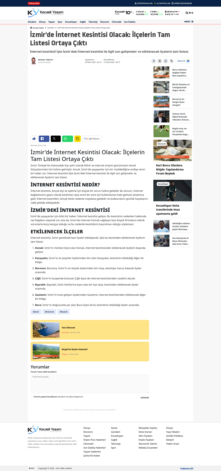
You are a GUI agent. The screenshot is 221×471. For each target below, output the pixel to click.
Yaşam (51, 21)
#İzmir (36, 311)
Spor (60, 21)
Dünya (42, 21)
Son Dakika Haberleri (94, 447)
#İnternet (49, 311)
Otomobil (116, 21)
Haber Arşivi (172, 443)
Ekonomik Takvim (148, 443)
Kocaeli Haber (37, 28)
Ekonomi (104, 21)
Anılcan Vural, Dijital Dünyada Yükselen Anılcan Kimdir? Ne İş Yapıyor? (180, 116)
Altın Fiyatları (146, 435)
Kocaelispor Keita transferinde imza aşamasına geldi (168, 210)
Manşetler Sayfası (148, 427)
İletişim (170, 439)
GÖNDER (145, 397)
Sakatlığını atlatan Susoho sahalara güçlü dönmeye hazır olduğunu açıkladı (181, 226)
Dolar (140, 12)
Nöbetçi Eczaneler (148, 447)
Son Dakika (129, 21)
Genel (114, 427)
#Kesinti (64, 311)
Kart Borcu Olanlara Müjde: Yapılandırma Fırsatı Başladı (170, 169)
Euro (154, 12)
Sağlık (83, 21)
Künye (169, 427)
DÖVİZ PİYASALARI (145, 3)
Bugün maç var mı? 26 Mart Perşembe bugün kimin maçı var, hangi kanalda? (180, 131)
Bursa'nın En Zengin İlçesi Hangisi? (178, 102)
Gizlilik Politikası (174, 435)
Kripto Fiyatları (146, 439)
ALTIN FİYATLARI (163, 3)
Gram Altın (171, 12)
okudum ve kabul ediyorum (58, 396)
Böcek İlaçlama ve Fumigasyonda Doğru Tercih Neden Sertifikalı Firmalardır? (181, 87)
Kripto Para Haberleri (94, 439)
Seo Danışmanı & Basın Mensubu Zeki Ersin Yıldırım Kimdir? (181, 241)
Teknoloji (93, 21)
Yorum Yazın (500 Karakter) (44, 371)
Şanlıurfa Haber (91, 455)
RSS (32, 468)
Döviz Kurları (145, 431)
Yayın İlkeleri (173, 431)
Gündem (32, 21)
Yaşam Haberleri (92, 451)
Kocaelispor (71, 21)
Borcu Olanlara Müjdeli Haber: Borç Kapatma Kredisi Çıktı (179, 72)
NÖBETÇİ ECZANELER (183, 3)
